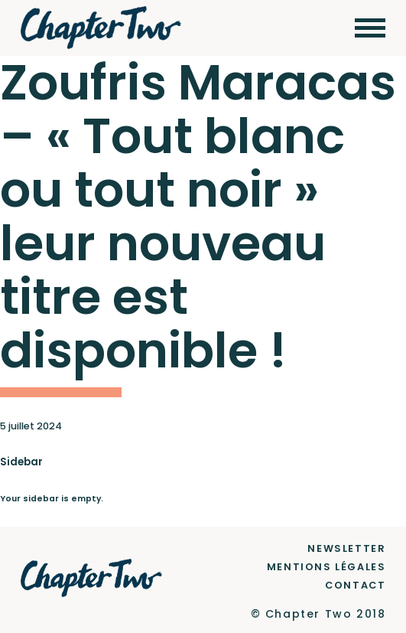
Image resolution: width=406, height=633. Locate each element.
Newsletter (346, 548)
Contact (355, 585)
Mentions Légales (326, 566)
